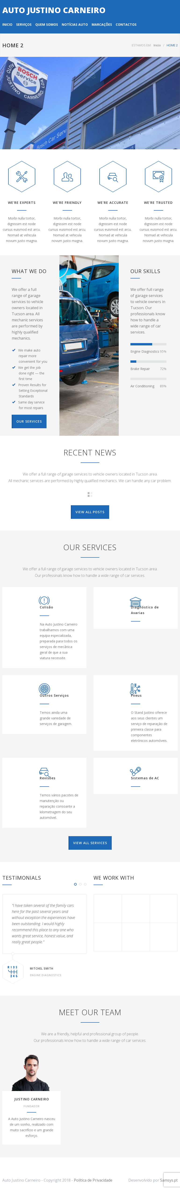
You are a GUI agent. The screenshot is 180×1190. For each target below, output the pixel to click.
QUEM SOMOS (46, 24)
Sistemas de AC (145, 778)
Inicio (157, 45)
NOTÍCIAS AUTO (75, 24)
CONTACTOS (126, 24)
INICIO (7, 24)
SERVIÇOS (24, 24)
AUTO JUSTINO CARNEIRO (53, 10)
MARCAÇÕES (102, 24)
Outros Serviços (54, 695)
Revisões (47, 778)
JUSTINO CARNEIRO (31, 1099)
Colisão (46, 607)
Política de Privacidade (93, 1180)
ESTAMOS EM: (141, 45)
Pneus (136, 695)
